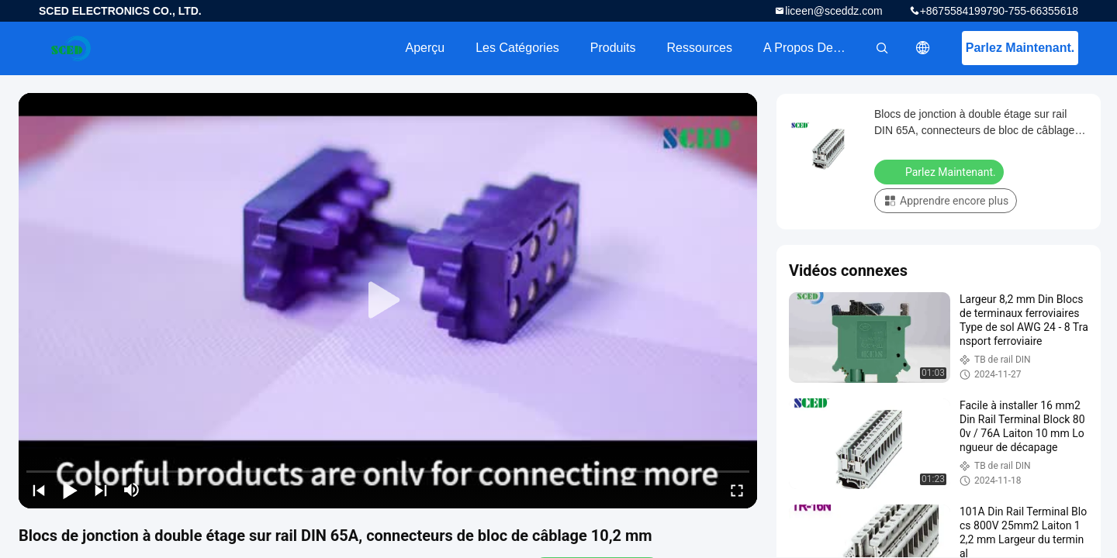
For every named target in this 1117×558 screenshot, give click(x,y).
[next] (100, 489)
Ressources (699, 47)
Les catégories (517, 47)
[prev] (38, 489)
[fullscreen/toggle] (736, 489)
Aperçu (424, 47)
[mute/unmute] (131, 489)
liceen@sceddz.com (834, 11)
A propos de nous (813, 47)
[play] (387, 300)
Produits (613, 47)
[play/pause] (69, 489)
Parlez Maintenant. (1020, 47)
